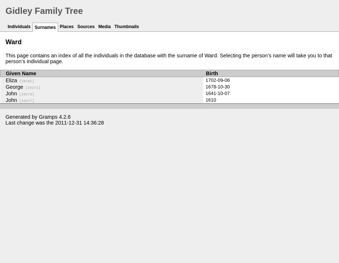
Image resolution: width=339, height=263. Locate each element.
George (23, 87)
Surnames (45, 27)
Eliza (20, 80)
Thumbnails (126, 26)
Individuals (19, 26)
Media (104, 26)
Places (67, 26)
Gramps (48, 117)
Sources (86, 26)
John (20, 93)
